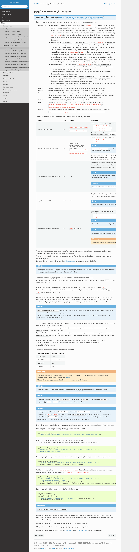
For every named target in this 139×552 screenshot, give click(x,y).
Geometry (6, 92)
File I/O (5, 81)
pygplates (15, 2)
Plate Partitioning (8, 78)
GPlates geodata (69, 261)
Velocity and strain (8, 73)
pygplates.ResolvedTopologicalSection (15, 64)
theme (53, 548)
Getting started (6, 14)
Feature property (8, 87)
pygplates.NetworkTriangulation (13, 70)
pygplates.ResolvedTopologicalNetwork (16, 56)
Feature (5, 84)
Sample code (6, 20)
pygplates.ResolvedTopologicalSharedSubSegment (17, 67)
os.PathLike (68, 530)
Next (111, 535)
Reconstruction (8, 26)
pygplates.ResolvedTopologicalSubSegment (17, 61)
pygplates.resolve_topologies (12, 45)
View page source (110, 4)
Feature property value (10, 90)
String (5, 98)
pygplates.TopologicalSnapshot (13, 34)
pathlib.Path (82, 530)
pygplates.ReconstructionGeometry (15, 59)
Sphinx (43, 548)
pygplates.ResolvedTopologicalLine (14, 50)
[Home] (34, 4)
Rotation (6, 75)
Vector (5, 95)
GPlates (67, 377)
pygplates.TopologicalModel (12, 31)
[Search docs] (14, 6)
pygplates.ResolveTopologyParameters (15, 42)
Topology (5, 29)
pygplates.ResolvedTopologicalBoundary (16, 53)
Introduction (6, 11)
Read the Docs (69, 548)
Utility (5, 101)
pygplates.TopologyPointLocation (14, 40)
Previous (39, 535)
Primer (4, 17)
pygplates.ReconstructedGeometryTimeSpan (17, 37)
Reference (4, 23)
